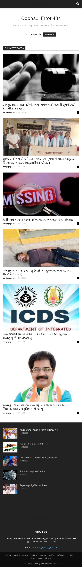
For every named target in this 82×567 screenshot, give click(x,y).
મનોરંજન (43, 555)
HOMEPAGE (49, 34)
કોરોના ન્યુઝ (61, 555)
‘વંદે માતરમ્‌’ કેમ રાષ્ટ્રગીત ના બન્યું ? (35, 444)
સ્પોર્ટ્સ (51, 555)
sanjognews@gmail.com (46, 547)
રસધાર (40, 558)
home (8, 555)
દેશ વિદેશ (34, 555)
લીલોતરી (48, 558)
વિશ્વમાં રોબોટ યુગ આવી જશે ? (32, 471)
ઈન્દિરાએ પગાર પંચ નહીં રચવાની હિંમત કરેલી (38, 458)
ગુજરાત (25, 555)
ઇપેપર (71, 555)
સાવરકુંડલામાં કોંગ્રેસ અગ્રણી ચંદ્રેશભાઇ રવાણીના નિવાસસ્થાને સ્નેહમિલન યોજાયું (34, 407)
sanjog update (9, 112)
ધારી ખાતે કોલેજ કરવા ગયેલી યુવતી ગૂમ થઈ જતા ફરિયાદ (38, 219)
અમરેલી (17, 555)
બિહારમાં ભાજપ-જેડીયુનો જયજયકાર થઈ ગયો (39, 430)
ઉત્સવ (33, 558)
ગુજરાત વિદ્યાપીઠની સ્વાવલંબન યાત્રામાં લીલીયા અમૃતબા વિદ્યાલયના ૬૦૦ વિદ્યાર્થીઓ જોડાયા (39, 161)
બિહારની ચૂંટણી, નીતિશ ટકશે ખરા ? (34, 485)
